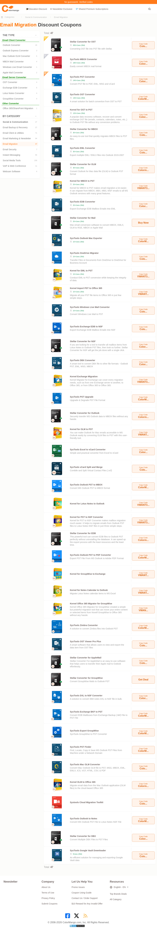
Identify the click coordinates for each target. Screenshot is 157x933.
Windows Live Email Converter (20, 67)
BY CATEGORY (20, 116)
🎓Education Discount (36, 9)
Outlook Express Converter (20, 50)
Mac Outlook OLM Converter (20, 56)
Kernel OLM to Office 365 (82, 782)
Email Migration (61, 17)
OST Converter (20, 82)
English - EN (118, 887)
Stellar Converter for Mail (83, 218)
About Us (46, 887)
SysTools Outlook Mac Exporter (86, 238)
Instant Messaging (20, 154)
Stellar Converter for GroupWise (86, 678)
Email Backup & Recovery (20, 127)
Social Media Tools (20, 160)
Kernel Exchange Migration (84, 376)
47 (36, 144)
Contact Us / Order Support (85, 898)
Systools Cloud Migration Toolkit (86, 802)
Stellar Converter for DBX (83, 836)
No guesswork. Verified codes (78, 2)
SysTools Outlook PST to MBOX (86, 484)
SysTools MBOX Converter (83, 59)
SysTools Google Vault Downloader (88, 850)
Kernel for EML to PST (81, 270)
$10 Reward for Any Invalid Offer (87, 903)
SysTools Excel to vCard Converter (87, 449)
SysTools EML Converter (82, 148)
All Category (115, 899)
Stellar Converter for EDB (83, 533)
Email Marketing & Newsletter (20, 138)
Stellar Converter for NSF (83, 341)
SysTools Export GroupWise (84, 730)
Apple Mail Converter (20, 72)
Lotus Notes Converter (20, 93)
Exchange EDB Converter (20, 87)
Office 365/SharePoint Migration (20, 108)
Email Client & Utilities (20, 132)
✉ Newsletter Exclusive (61, 9)
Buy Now (143, 222)
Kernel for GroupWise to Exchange (87, 574)
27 (36, 122)
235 (35, 160)
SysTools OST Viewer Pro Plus (85, 641)
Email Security (20, 149)
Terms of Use (48, 892)
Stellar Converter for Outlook (84, 413)
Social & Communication (36, 17)
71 (36, 133)
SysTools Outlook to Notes (83, 818)
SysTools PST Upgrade (81, 397)
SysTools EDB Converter (82, 201)
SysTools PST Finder (80, 747)
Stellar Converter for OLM (83, 164)
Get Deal (143, 679)
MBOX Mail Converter (20, 61)
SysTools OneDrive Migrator (84, 253)
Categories (9, 17)
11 (36, 166)
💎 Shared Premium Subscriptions (92, 9)
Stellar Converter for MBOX (84, 129)
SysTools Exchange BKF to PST (86, 712)
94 (36, 138)
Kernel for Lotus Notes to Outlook (87, 503)
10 (36, 45)
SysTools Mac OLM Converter (85, 764)
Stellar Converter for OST (83, 41)
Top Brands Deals (118, 894)
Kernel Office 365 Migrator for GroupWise (91, 603)
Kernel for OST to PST (81, 109)
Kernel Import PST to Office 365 (86, 288)
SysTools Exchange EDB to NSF (86, 326)
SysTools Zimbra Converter (84, 625)
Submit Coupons (49, 903)
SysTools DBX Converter (82, 360)
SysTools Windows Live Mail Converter (90, 307)
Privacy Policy (48, 898)
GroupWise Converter (20, 98)
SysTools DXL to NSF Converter (86, 695)
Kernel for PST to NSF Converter (86, 517)
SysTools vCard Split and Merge (86, 467)
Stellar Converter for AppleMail (85, 657)
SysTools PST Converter (82, 77)
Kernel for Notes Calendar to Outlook (89, 590)
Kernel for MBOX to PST (82, 181)
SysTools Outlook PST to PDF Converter (90, 555)
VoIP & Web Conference (20, 165)
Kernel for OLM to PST (81, 429)
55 (36, 155)
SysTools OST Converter (82, 94)
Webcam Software (20, 171)
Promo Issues (78, 887)
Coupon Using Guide (82, 892)
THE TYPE (20, 35)
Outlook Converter (20, 45)
